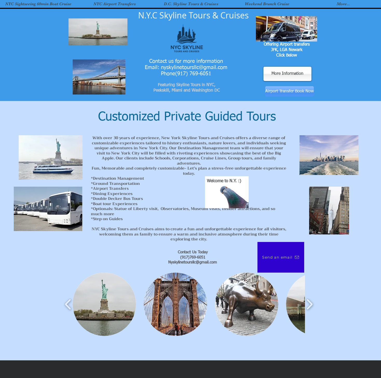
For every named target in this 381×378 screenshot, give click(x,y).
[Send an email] (280, 257)
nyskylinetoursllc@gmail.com (194, 67)
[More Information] (287, 74)
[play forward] (309, 304)
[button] (104, 304)
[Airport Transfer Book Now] (289, 91)
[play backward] (68, 304)
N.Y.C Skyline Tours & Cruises (193, 15)
